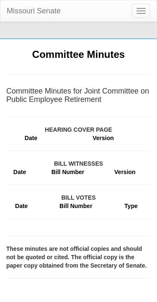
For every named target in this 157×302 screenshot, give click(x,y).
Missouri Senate (34, 11)
